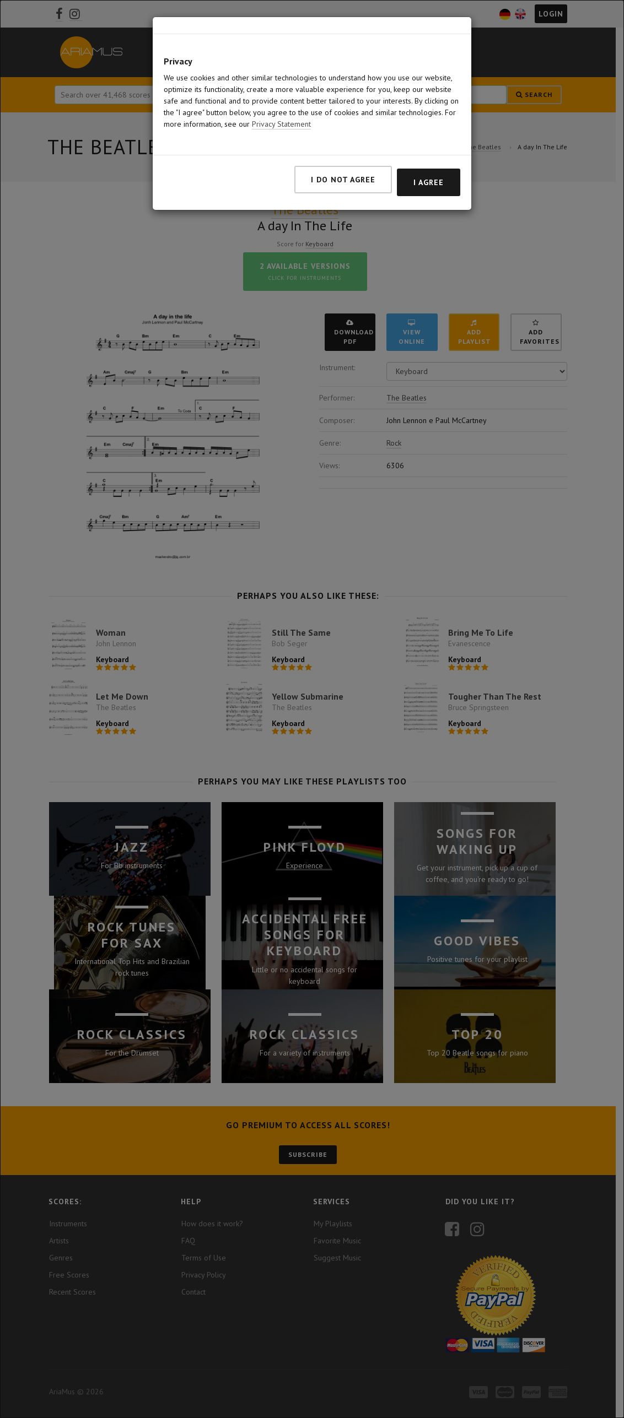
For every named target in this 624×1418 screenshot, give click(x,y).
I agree (428, 182)
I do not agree (343, 180)
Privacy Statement (281, 124)
